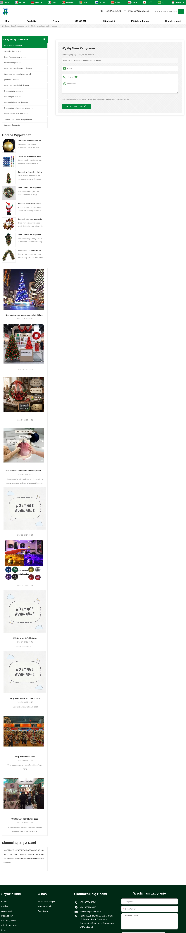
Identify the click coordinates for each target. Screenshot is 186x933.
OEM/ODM (80, 21)
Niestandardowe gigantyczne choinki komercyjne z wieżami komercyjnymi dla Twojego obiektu (25, 315)
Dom (7, 21)
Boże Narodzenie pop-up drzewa (18, 68)
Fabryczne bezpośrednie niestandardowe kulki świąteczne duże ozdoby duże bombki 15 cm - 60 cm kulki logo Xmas (30, 141)
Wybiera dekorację (12, 125)
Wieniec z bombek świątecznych (17, 74)
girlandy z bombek (12, 80)
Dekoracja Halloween (13, 97)
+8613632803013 (87, 907)
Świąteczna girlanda (12, 63)
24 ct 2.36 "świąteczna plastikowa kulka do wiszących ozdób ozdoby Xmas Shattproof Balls (30, 156)
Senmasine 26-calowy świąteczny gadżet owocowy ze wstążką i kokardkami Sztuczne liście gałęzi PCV (30, 235)
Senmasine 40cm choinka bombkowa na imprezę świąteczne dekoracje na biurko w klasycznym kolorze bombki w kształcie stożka (30, 172)
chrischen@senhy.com (138, 11)
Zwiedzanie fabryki (47, 901)
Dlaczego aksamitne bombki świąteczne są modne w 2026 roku (25, 470)
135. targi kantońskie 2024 (25, 638)
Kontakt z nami (173, 21)
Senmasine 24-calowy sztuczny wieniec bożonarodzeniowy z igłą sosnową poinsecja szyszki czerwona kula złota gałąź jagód (30, 188)
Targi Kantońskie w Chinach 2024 (25, 698)
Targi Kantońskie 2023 (25, 757)
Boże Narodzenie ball (19, 26)
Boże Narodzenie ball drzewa (16, 85)
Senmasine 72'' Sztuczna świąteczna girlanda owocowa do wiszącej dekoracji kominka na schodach (30, 251)
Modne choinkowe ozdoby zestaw (87, 61)
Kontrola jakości (9, 921)
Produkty (31, 21)
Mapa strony (7, 916)
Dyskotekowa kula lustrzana (16, 114)
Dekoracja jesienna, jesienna (16, 102)
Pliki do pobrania (140, 21)
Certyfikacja (43, 911)
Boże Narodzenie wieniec (14, 57)
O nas (56, 21)
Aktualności (108, 21)
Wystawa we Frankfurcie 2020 (24, 819)
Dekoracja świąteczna (13, 91)
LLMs (4, 930)
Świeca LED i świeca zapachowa (18, 119)
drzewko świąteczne (12, 51)
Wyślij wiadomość (76, 106)
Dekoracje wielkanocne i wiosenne (18, 108)
